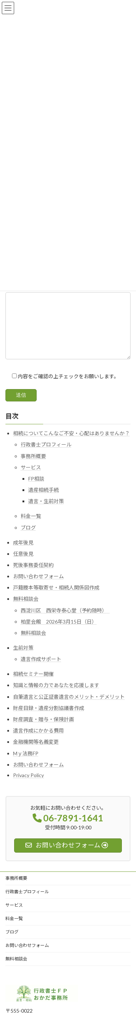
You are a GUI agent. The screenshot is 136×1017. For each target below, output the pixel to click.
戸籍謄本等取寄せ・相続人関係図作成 (56, 599)
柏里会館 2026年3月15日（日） (59, 632)
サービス (31, 478)
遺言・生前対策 (46, 512)
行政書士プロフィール (46, 456)
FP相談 (36, 489)
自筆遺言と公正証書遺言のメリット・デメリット (69, 707)
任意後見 (23, 564)
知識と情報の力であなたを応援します (56, 696)
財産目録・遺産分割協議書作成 (48, 719)
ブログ (28, 538)
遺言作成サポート (41, 670)
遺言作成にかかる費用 (38, 742)
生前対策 (23, 658)
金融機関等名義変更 (36, 753)
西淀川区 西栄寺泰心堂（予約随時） (65, 621)
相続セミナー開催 (33, 685)
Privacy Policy (28, 786)
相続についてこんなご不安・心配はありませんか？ (71, 444)
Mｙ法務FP (25, 764)
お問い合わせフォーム (38, 587)
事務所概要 (33, 467)
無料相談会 (25, 610)
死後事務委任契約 (33, 576)
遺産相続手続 (43, 501)
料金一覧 (31, 527)
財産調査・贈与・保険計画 (43, 730)
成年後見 (23, 553)
